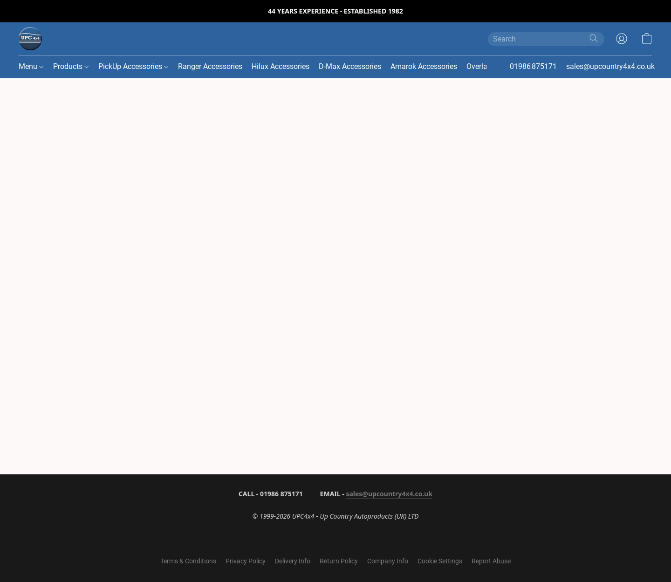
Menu (31, 66)
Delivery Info (292, 561)
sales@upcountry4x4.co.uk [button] (610, 66)
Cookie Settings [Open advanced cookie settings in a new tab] (440, 561)
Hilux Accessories (280, 66)
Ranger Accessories (210, 66)
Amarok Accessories (423, 66)
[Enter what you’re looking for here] (546, 39)
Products (71, 66)
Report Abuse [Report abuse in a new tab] (491, 561)
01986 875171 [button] (533, 66)
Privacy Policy (246, 561)
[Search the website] (594, 38)
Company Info (387, 561)
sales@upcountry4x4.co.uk (389, 493)
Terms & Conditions (188, 561)
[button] (30, 38)
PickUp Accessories (133, 66)
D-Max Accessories (350, 66)
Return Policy (339, 561)
